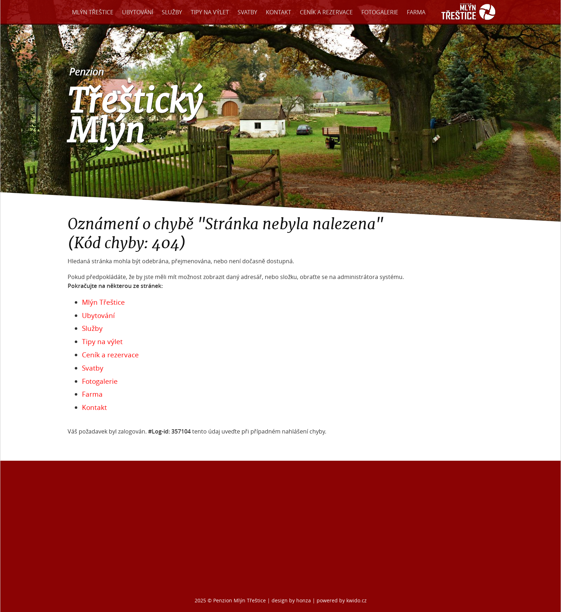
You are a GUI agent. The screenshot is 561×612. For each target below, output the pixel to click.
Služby (172, 12)
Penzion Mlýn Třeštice (239, 600)
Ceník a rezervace (326, 12)
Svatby (247, 12)
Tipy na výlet (210, 12)
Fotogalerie (379, 12)
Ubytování (137, 12)
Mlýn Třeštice (92, 12)
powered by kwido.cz (342, 600)
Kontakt (278, 12)
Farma (416, 12)
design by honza (292, 600)
